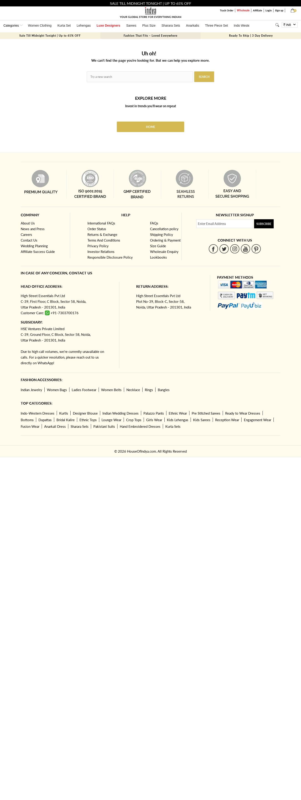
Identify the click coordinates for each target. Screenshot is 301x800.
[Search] (277, 25)
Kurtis (63, 413)
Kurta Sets (173, 426)
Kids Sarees (201, 420)
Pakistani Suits (104, 426)
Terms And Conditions (103, 240)
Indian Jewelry (31, 390)
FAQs (154, 223)
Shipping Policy (161, 234)
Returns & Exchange (102, 234)
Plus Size (149, 25)
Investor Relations (101, 252)
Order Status (96, 229)
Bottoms (27, 420)
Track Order (226, 10)
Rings (149, 390)
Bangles (164, 390)
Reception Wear (227, 420)
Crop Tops (133, 420)
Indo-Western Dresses (37, 413)
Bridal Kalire (65, 420)
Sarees (131, 25)
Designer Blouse (85, 413)
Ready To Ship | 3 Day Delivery (251, 35)
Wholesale (243, 10)
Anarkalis (192, 25)
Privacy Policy (98, 246)
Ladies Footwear (84, 390)
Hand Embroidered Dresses (140, 426)
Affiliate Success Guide (38, 252)
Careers (26, 234)
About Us (28, 223)
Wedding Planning (34, 246)
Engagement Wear (257, 420)
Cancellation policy (164, 229)
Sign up (279, 10)
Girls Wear (154, 420)
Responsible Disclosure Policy (110, 257)
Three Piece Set (216, 25)
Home (150, 127)
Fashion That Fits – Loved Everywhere (150, 35)
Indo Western (243, 25)
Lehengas (84, 25)
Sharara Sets (170, 25)
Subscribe (263, 224)
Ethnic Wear (178, 413)
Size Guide (158, 246)
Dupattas (45, 420)
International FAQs (101, 223)
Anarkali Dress (55, 426)
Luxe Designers (108, 25)
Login (268, 10)
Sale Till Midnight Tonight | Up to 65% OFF (50, 35)
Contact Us (29, 240)
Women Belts (111, 390)
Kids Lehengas (177, 420)
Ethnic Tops (88, 420)
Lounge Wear (111, 420)
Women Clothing (39, 25)
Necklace (133, 390)
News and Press (33, 229)
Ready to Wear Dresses (242, 413)
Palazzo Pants (153, 413)
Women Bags (57, 390)
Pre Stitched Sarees (206, 413)
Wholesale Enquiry (164, 252)
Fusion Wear (30, 426)
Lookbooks (158, 257)
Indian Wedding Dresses (120, 413)
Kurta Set (64, 25)
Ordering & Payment (165, 240)
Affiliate (257, 10)
